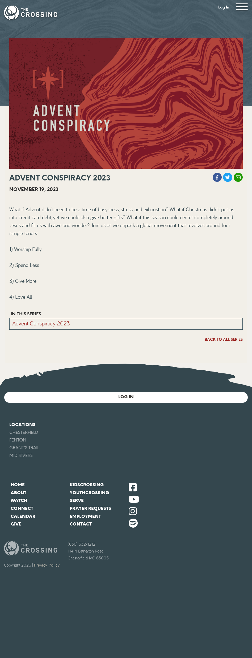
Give (16, 524)
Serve (77, 500)
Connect (22, 508)
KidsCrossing (87, 484)
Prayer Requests (90, 508)
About (18, 492)
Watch (19, 500)
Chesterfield (23, 432)
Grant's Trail (24, 447)
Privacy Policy (47, 565)
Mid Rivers (21, 455)
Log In (223, 7)
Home (18, 484)
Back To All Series (224, 339)
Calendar (23, 516)
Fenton (17, 440)
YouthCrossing (89, 492)
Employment (85, 516)
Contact (81, 524)
